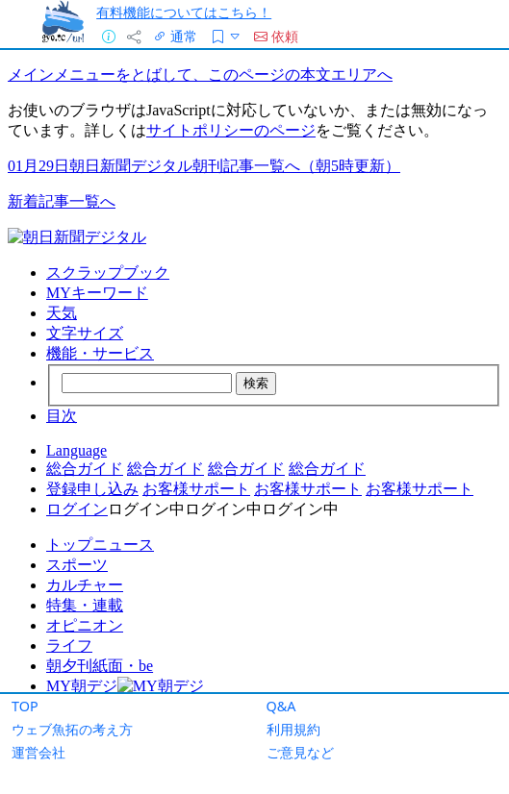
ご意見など (300, 752)
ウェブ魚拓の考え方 (72, 729)
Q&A (281, 706)
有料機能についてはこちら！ (183, 12)
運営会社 (38, 752)
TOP (25, 706)
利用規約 (293, 729)
